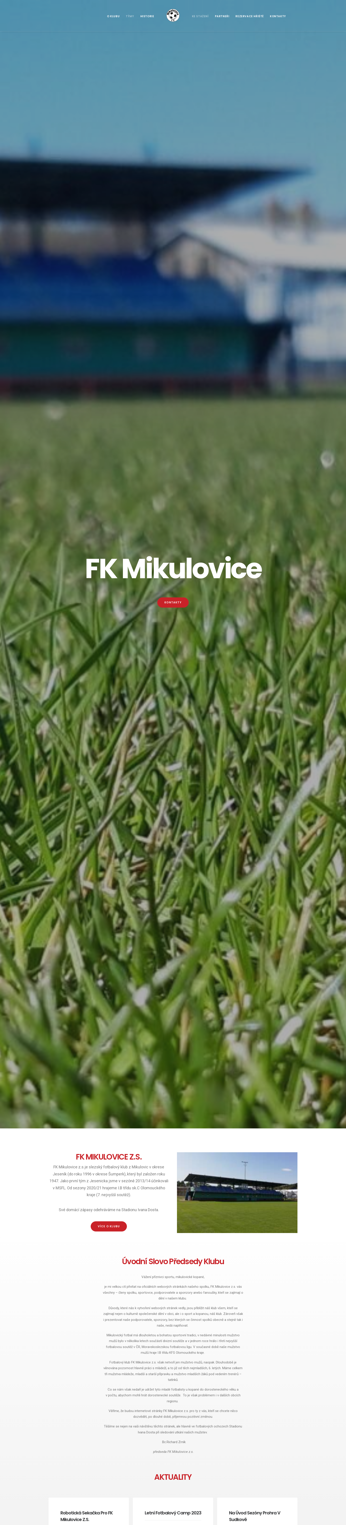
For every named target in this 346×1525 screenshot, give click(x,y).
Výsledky (192, 641)
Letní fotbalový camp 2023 (173, 507)
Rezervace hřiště (249, 16)
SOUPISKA (173, 726)
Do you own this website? (222, 1300)
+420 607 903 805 (112, 1397)
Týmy (130, 16)
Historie (147, 16)
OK (261, 1300)
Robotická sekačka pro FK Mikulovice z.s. (88, 509)
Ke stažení (200, 16)
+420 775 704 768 (112, 1382)
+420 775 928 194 (99, 1307)
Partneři (222, 16)
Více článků (172, 574)
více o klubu (109, 215)
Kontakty (278, 16)
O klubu (113, 16)
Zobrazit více (108, 1083)
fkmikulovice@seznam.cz (114, 1301)
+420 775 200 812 (100, 1313)
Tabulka (255, 641)
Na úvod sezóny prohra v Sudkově (140, 1485)
